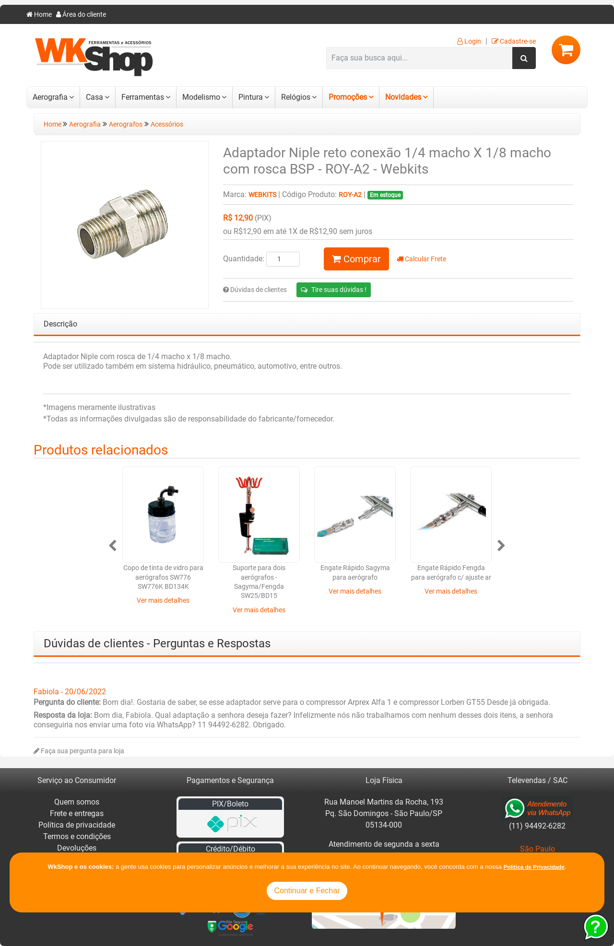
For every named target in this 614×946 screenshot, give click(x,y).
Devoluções (76, 848)
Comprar (356, 259)
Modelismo (201, 97)
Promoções (348, 97)
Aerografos (125, 124)
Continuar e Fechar (307, 891)
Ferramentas (142, 97)
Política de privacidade (76, 824)
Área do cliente (81, 15)
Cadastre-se (514, 41)
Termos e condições (77, 836)
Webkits (262, 195)
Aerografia (50, 97)
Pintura (250, 97)
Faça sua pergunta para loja (79, 751)
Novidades (403, 97)
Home (39, 15)
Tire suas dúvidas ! (333, 289)
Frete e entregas (77, 813)
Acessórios (167, 124)
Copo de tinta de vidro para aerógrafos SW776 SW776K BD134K (163, 577)
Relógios (295, 97)
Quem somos (76, 801)
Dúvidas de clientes (255, 290)
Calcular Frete (421, 259)
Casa (94, 97)
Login (469, 41)
